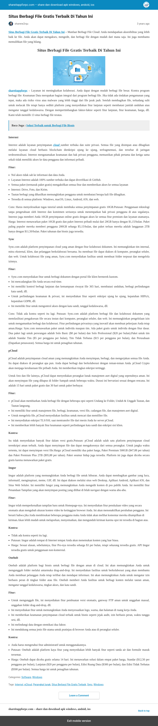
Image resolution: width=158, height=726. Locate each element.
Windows (37, 677)
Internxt (19, 684)
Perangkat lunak (42, 684)
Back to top (144, 710)
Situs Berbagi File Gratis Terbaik (69, 684)
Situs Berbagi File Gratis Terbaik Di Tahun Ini (37, 32)
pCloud (28, 684)
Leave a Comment (79, 695)
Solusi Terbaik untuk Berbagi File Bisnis (50, 125)
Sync (89, 684)
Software (26, 677)
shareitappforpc (18, 90)
